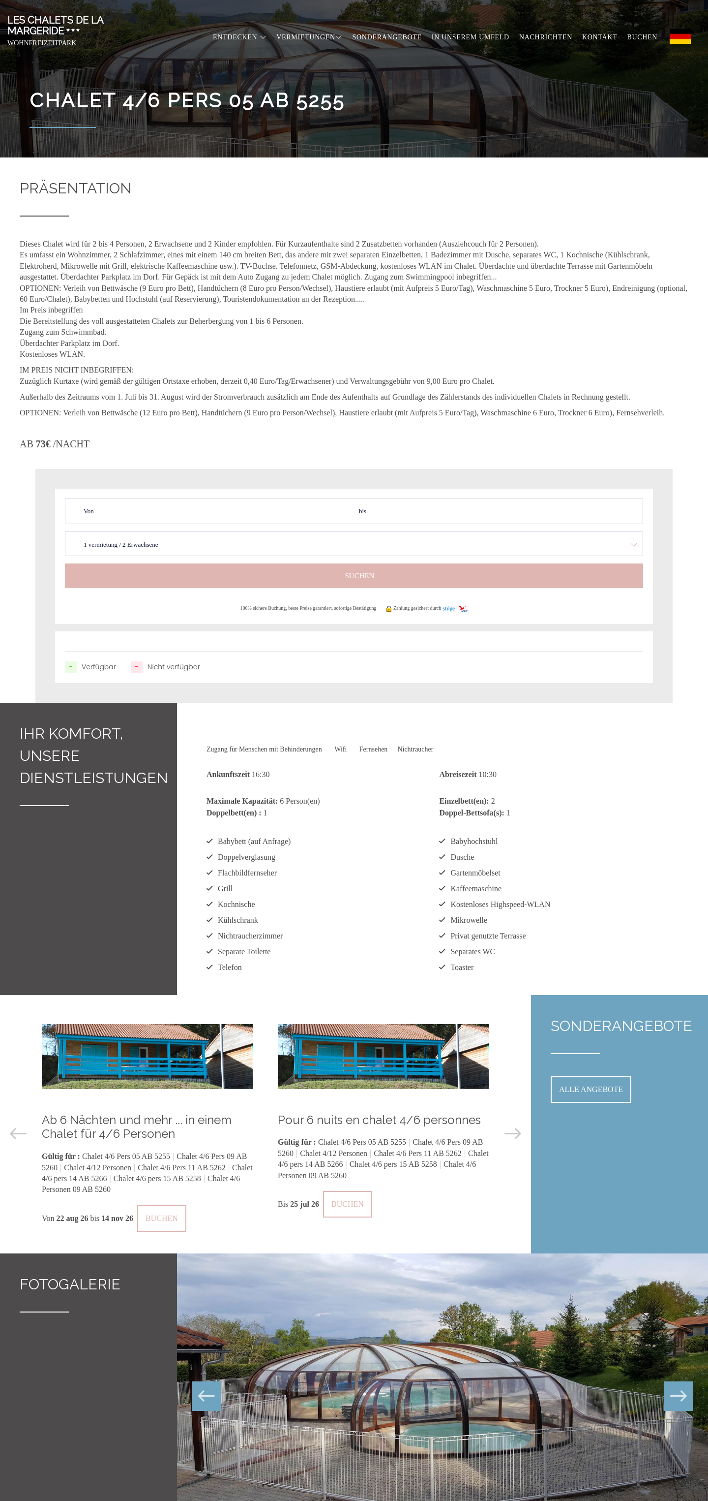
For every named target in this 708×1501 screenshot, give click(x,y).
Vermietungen (309, 37)
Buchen (642, 37)
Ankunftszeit (228, 774)
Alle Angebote (591, 1089)
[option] (148, 1124)
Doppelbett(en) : (234, 813)
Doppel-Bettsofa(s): (471, 813)
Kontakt (599, 37)
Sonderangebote (387, 37)
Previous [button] (18, 1134)
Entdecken (239, 37)
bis (362, 511)
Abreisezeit (457, 774)
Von (89, 511)
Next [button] (512, 1134)
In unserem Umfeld (470, 37)
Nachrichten (545, 37)
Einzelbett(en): (464, 801)
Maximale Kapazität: (242, 801)
